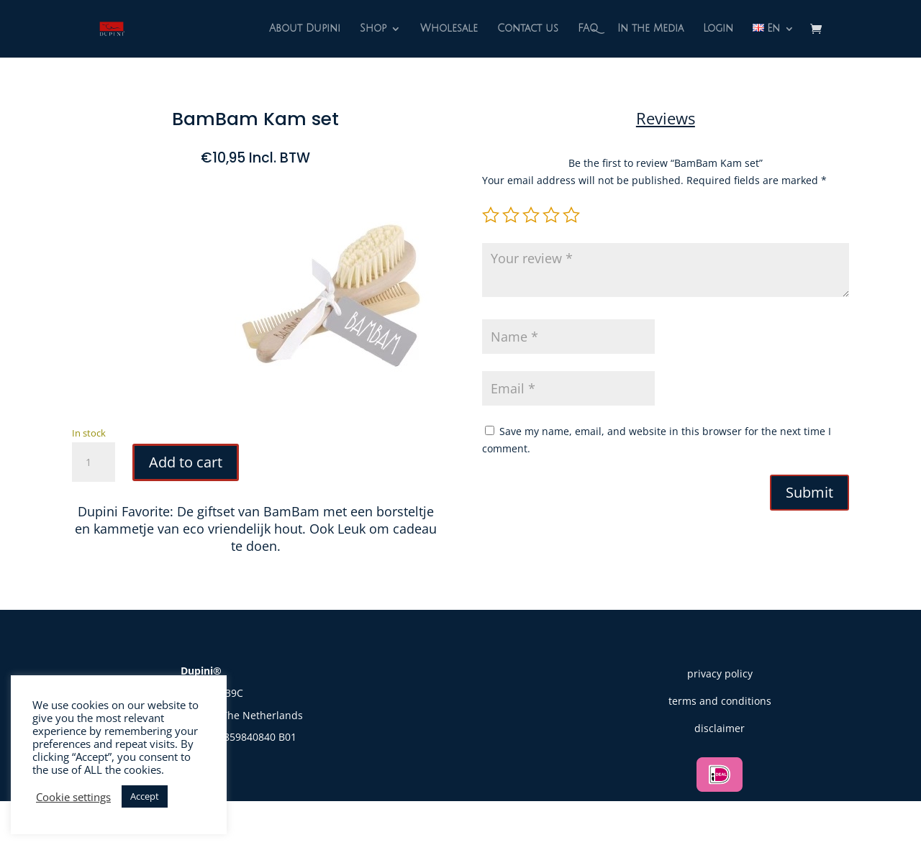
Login (718, 29)
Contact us (527, 29)
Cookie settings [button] (73, 796)
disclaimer (719, 728)
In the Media (650, 29)
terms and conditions (719, 701)
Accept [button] (144, 796)
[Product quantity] (93, 462)
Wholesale (449, 29)
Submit (809, 492)
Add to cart (185, 462)
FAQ (588, 29)
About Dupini (304, 29)
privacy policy (720, 673)
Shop (373, 29)
